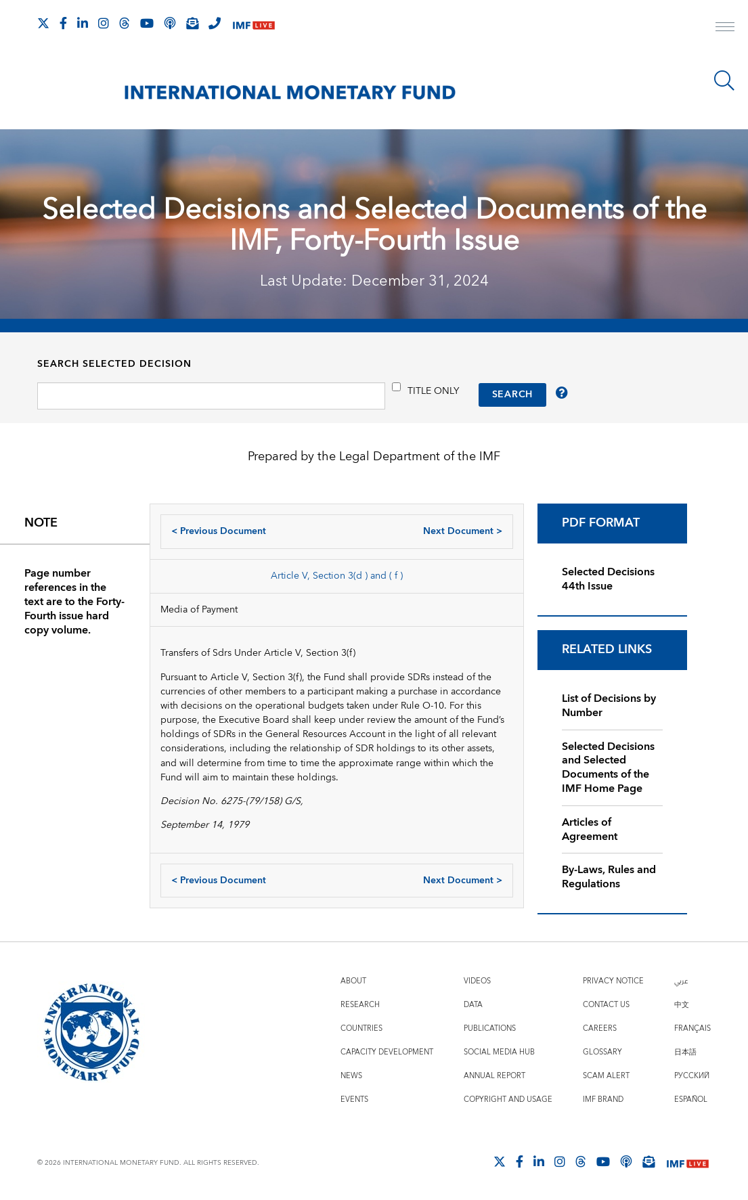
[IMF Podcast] (170, 23)
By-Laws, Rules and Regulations (609, 876)
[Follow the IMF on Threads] (124, 23)
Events (354, 1099)
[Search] (724, 80)
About (353, 981)
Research (360, 1004)
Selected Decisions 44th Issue (608, 579)
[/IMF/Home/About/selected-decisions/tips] (563, 394)
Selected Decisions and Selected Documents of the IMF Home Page (608, 767)
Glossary (602, 1052)
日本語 (685, 1052)
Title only (433, 390)
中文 (681, 1004)
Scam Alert (606, 1075)
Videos (477, 981)
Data (473, 1004)
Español (690, 1099)
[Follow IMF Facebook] (63, 23)
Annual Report (494, 1075)
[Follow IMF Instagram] (103, 23)
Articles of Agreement (589, 829)
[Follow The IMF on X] (43, 23)
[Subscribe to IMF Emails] (192, 23)
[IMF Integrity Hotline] (214, 23)
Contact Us (606, 1004)
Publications (490, 1028)
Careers (600, 1028)
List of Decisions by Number (609, 705)
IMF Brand (603, 1099)
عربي (681, 981)
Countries (361, 1028)
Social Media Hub (499, 1052)
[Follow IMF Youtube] (147, 23)
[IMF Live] (254, 24)
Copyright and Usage (508, 1099)
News (351, 1075)
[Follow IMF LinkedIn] (82, 23)
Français (692, 1028)
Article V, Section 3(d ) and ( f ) (337, 576)
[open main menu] (725, 28)
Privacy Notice (613, 981)
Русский (691, 1075)
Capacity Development (386, 1052)
